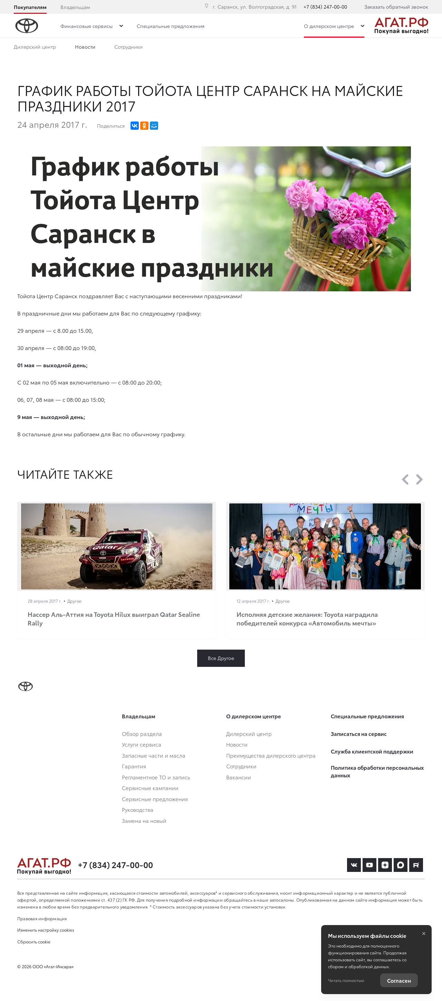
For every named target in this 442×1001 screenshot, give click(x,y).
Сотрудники (128, 48)
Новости (85, 48)
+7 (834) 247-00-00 (325, 6)
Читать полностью (346, 980)
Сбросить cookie (33, 941)
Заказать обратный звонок (396, 6)
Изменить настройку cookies (45, 930)
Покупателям (30, 6)
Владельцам (75, 6)
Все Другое (221, 657)
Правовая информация (42, 918)
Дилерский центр (35, 48)
